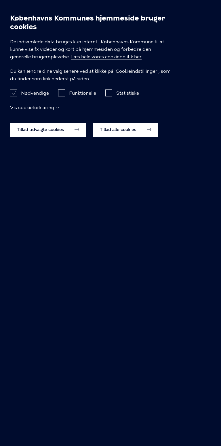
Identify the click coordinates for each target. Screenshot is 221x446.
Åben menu (207, 9)
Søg (193, 9)
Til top (20, 245)
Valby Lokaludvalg (97, 35)
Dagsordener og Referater (38, 35)
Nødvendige (35, 396)
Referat (18, 43)
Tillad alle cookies (125, 433)
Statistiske (127, 396)
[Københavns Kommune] (17, 19)
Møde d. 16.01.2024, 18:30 (156, 35)
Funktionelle (82, 396)
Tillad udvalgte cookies (48, 433)
